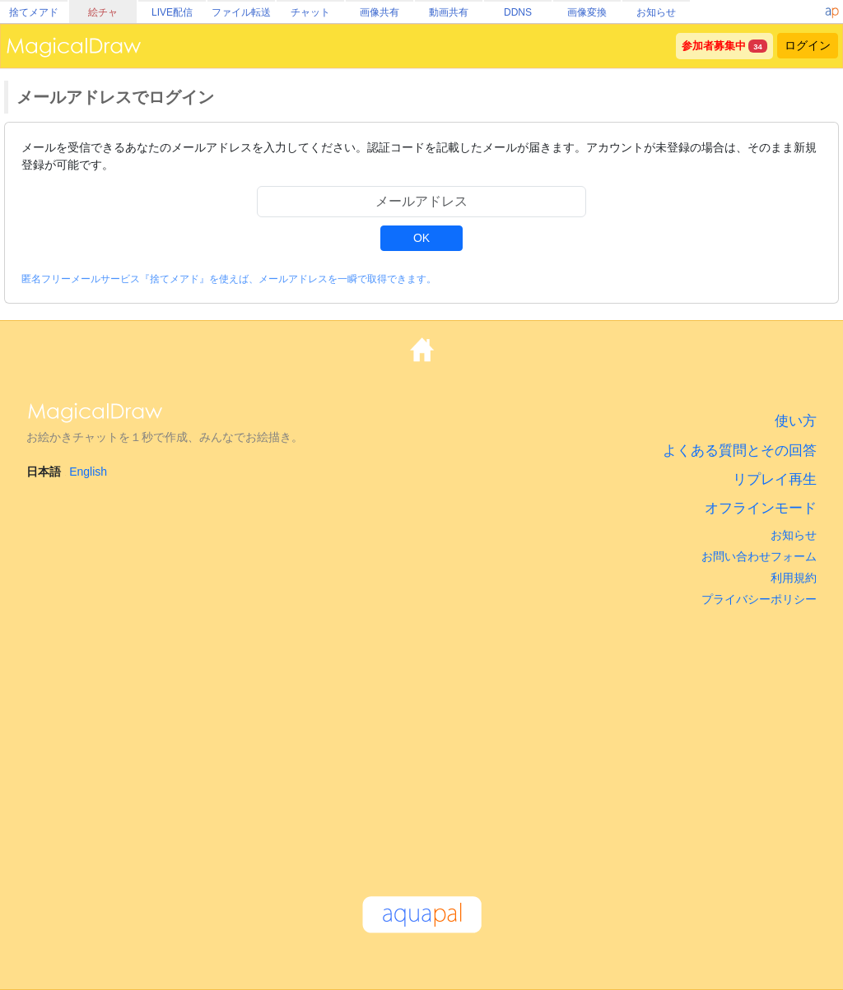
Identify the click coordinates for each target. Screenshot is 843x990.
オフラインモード (761, 508)
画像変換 (587, 12)
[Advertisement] (421, 744)
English (88, 471)
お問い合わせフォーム (759, 556)
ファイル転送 (241, 12)
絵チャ (103, 12)
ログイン (808, 45)
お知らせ (656, 12)
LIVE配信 (172, 12)
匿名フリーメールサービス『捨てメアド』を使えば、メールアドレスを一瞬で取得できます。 (228, 279)
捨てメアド (33, 12)
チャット (310, 12)
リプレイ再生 (775, 479)
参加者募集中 (714, 46)
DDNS (518, 12)
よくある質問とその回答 (740, 450)
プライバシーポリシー (759, 599)
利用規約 (794, 577)
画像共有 (379, 12)
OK (421, 237)
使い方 (796, 421)
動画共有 (448, 12)
